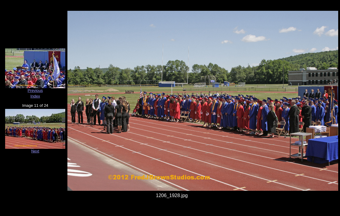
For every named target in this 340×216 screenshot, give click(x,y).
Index (35, 96)
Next (35, 151)
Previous (35, 90)
